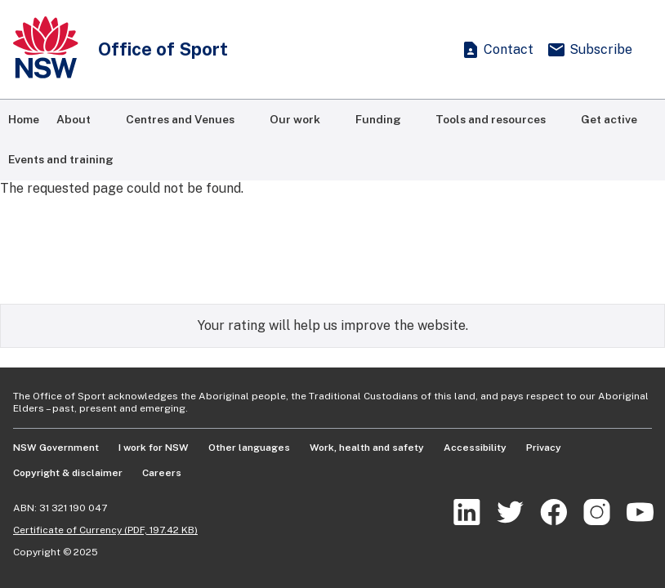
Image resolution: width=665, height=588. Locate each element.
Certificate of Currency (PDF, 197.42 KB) (105, 530)
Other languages (249, 447)
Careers (161, 473)
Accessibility (475, 447)
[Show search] (428, 49)
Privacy (543, 447)
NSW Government (56, 447)
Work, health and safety (367, 447)
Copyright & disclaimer (68, 473)
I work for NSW (153, 447)
